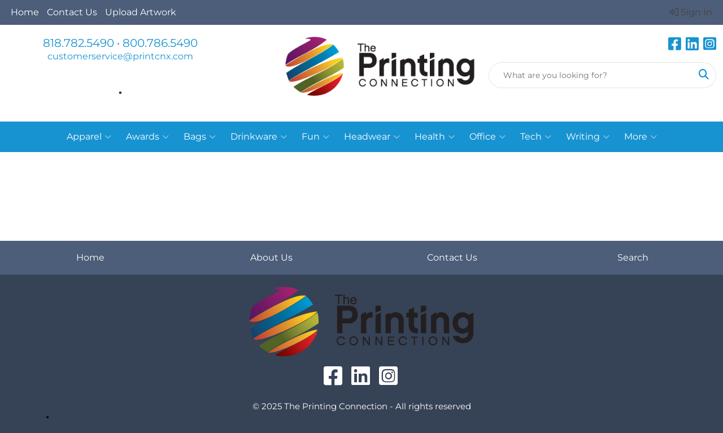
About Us (271, 257)
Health (435, 137)
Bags (200, 137)
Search (632, 257)
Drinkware (258, 137)
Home (25, 12)
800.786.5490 (160, 43)
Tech (535, 137)
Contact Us (72, 12)
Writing (587, 137)
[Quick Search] (590, 75)
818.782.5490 (78, 43)
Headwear (372, 137)
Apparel (89, 137)
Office (487, 137)
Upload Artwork (140, 12)
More (640, 137)
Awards (147, 137)
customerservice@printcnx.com (120, 56)
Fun (315, 137)
